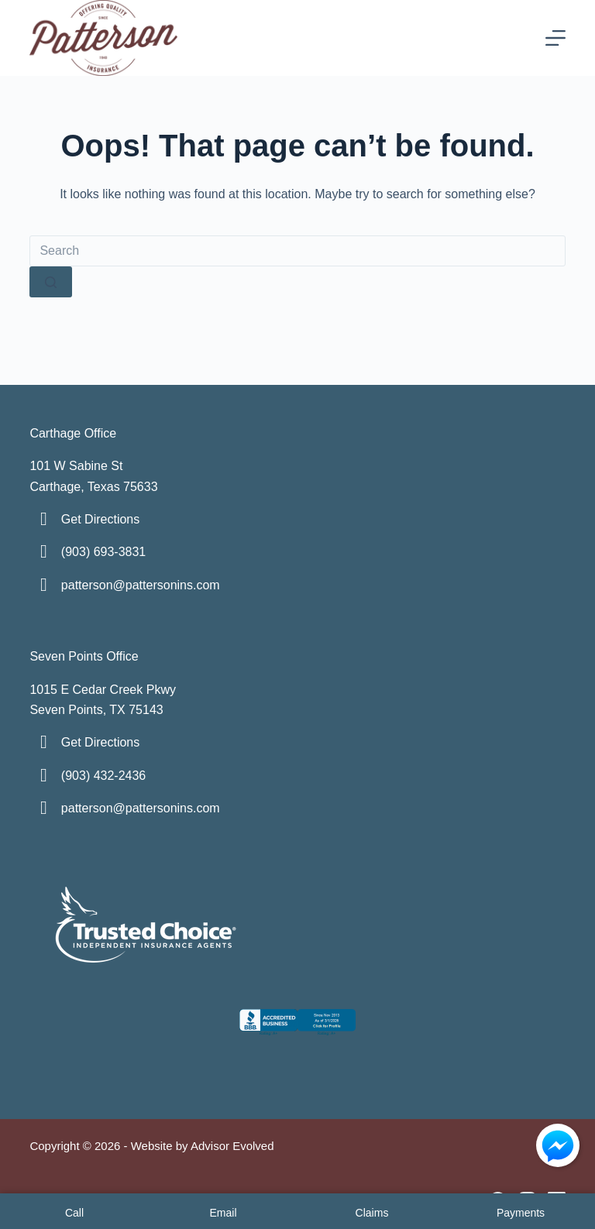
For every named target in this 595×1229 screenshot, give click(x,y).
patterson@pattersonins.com (140, 585)
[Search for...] (297, 250)
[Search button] (50, 281)
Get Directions (100, 519)
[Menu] (555, 38)
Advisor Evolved (232, 1145)
